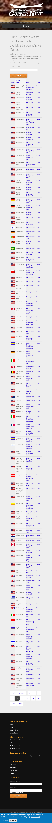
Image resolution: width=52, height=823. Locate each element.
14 (38, 698)
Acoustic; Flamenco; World (29, 391)
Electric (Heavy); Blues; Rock (30, 406)
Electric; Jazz (30, 102)
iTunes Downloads (15, 740)
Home (11, 724)
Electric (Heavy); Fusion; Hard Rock (30, 426)
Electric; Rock (30, 169)
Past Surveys (13, 770)
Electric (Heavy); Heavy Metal (30, 150)
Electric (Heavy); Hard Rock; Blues (29, 439)
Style (27, 82)
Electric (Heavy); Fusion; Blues (30, 164)
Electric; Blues (30, 674)
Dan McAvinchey (14, 730)
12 (27, 698)
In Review (12, 743)
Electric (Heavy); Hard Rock (29, 200)
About (11, 727)
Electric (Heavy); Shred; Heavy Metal (30, 272)
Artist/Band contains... (16, 67)
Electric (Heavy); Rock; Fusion (30, 157)
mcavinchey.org (14, 733)
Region (12, 82)
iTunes (38, 82)
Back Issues (13, 767)
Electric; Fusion (30, 227)
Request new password (16, 792)
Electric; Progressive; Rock (29, 144)
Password (13, 787)
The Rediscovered (15, 746)
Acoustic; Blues (30, 400)
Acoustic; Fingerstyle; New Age (29, 182)
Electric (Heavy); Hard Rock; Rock (29, 114)
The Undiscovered (15, 749)
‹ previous (21, 693)
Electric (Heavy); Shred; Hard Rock (30, 87)
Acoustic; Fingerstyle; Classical (29, 453)
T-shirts (12, 773)
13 (33, 698)
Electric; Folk (29, 277)
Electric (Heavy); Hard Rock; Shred (29, 194)
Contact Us (13, 764)
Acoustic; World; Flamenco (29, 243)
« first (13, 693)
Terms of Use (20, 815)
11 (22, 698)
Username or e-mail (15, 781)
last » (20, 703)
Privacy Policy (31, 815)
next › (13, 703)
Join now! (37, 756)
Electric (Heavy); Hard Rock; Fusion (29, 265)
